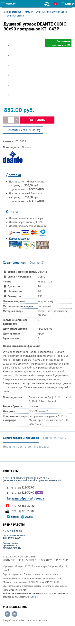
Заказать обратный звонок (25, 498)
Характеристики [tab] (14, 262)
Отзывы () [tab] (37, 262)
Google (34, 596)
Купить (37, 120)
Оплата (12, 211)
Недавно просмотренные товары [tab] (26, 446)
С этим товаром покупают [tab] (21, 438)
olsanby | (16, 516)
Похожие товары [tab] (55, 438)
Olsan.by (10, 3)
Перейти (7, 614)
